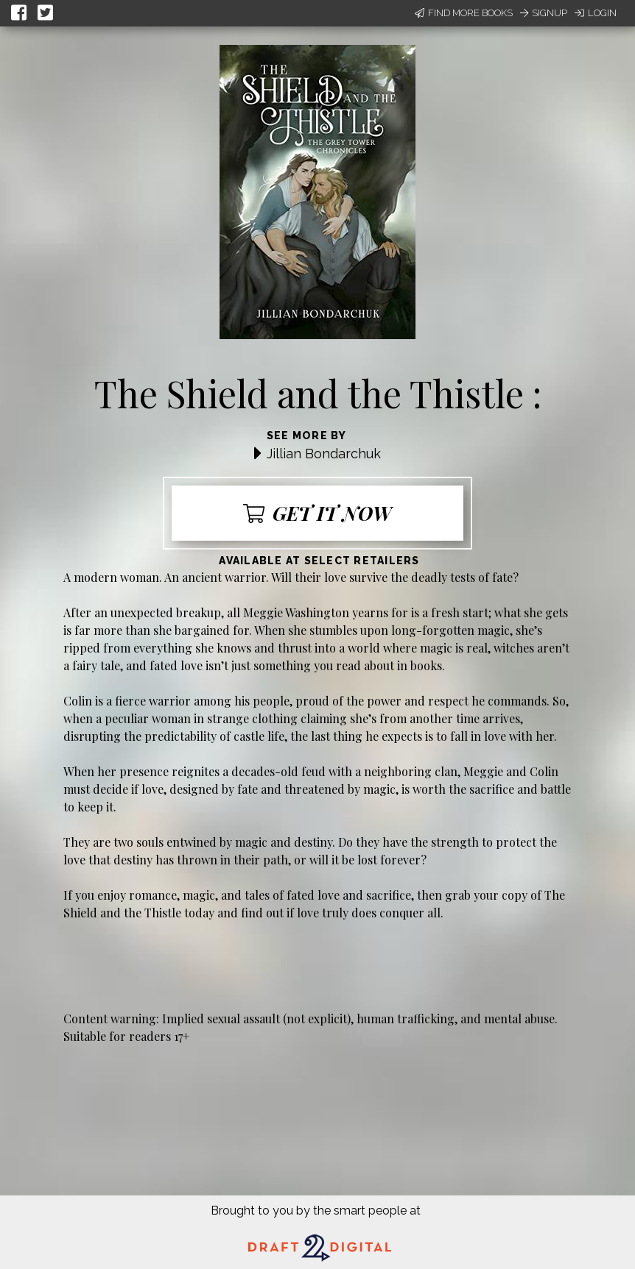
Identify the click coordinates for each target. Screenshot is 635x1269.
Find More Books (464, 12)
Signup (543, 12)
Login (596, 12)
